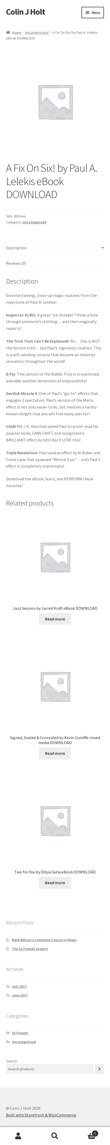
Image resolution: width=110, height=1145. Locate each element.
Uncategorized (36, 32)
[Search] (99, 1069)
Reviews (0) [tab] (16, 263)
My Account (18, 1136)
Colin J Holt (25, 12)
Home (16, 32)
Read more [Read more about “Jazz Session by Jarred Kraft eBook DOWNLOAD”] (55, 619)
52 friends (20, 1033)
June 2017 (20, 995)
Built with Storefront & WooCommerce (41, 1115)
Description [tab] (16, 247)
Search (11, 1061)
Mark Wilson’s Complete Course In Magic (44, 939)
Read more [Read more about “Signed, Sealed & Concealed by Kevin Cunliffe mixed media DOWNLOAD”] (55, 753)
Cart (85, 1132)
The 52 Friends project (30, 948)
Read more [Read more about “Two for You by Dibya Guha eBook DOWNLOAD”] (55, 882)
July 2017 (19, 986)
